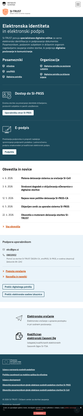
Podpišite (9, 152)
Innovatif (16, 404)
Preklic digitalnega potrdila (18, 286)
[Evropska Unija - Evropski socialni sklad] (11, 361)
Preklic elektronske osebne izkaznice (23, 294)
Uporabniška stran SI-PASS (18, 112)
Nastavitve (39, 413)
